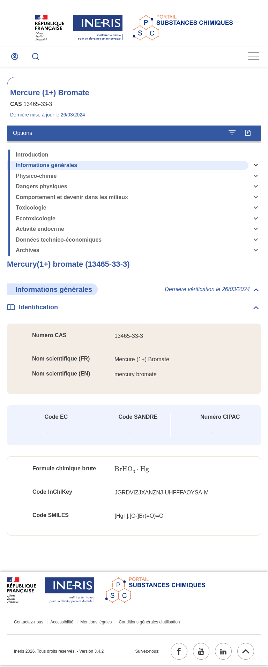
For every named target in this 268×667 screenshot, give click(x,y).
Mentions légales (94, 623)
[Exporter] (247, 134)
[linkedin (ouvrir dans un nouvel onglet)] (222, 652)
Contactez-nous (28, 623)
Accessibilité (61, 623)
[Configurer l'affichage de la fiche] (232, 134)
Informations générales (46, 166)
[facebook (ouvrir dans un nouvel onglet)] (176, 652)
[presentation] (131, 470)
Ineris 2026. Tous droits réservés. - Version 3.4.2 (59, 652)
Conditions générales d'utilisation (146, 623)
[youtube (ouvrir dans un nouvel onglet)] (199, 652)
